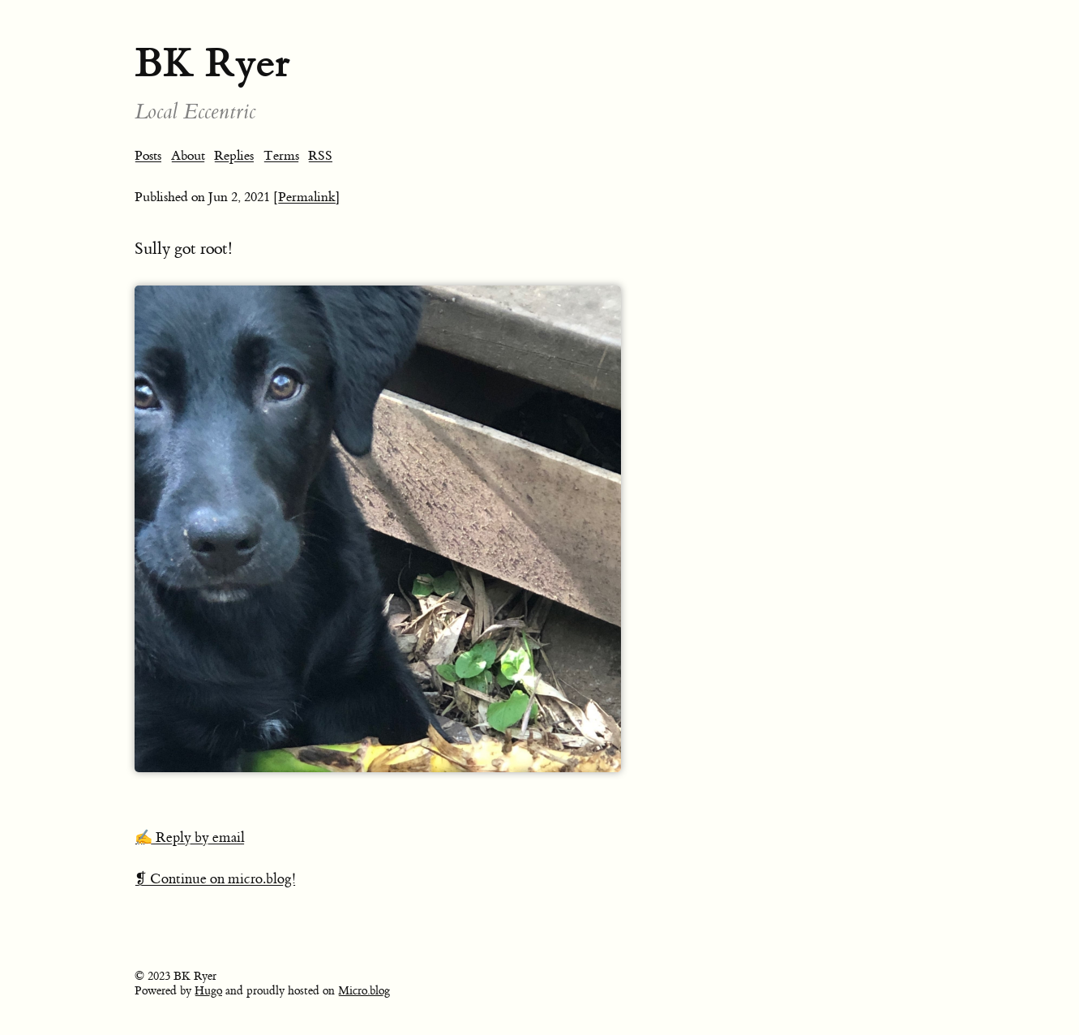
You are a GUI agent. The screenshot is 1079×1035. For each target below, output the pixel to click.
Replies (234, 156)
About (188, 156)
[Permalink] (306, 197)
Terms (281, 156)
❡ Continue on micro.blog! (215, 879)
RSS (320, 156)
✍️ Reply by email (190, 838)
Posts (148, 156)
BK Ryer (212, 63)
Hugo (208, 991)
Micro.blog (364, 991)
